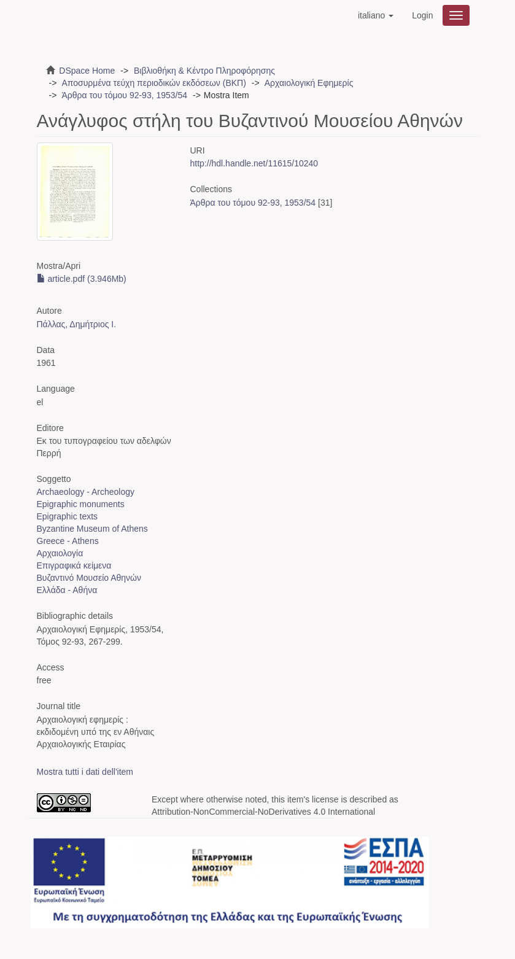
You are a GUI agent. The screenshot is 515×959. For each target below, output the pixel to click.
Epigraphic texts (67, 516)
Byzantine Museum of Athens (92, 529)
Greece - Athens (68, 541)
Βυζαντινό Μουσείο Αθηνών (89, 578)
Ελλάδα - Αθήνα (67, 590)
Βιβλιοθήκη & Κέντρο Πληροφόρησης (204, 71)
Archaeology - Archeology (86, 492)
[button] (376, 15)
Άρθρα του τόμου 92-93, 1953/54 (124, 95)
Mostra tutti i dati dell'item (85, 772)
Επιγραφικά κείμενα (74, 565)
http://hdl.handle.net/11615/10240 (254, 163)
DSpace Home (87, 71)
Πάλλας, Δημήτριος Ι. (77, 324)
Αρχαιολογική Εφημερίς (309, 83)
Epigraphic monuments (81, 504)
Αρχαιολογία (60, 553)
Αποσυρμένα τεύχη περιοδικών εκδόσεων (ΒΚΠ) (153, 83)
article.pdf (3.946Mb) (81, 279)
